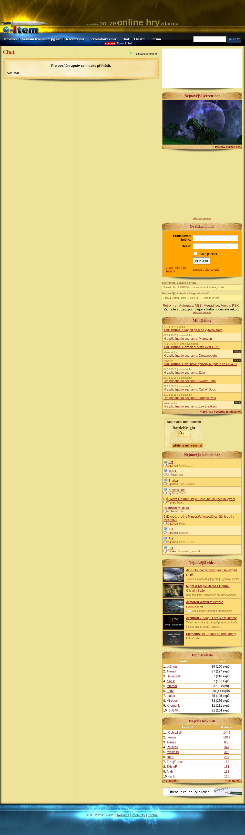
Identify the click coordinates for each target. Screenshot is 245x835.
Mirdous (172, 701)
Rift (170, 462)
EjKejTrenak (175, 762)
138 (226, 771)
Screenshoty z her (103, 39)
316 (226, 752)
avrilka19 (173, 752)
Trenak (171, 671)
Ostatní (139, 39)
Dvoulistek (174, 676)
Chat (125, 39)
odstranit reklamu (202, 218)
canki (172, 776)
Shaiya (173, 480)
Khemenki (173, 705)
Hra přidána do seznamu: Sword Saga (190, 381)
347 (226, 747)
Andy (170, 691)
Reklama (123, 815)
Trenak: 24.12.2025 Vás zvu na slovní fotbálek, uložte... (195, 287)
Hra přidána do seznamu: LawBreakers (190, 406)
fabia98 (172, 686)
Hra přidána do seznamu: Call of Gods (190, 389)
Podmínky (138, 815)
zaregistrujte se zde (206, 269)
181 (226, 766)
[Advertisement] (202, 185)
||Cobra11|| (174, 732)
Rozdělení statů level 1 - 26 (192, 347)
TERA (172, 471)
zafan (170, 757)
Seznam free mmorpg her (41, 39)
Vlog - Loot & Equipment (211, 618)
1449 (226, 732)
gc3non (172, 666)
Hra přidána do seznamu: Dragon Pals (190, 398)
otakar (171, 696)
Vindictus (177, 508)
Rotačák (172, 747)
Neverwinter (176, 490)
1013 (226, 737)
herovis (172, 737)
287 (226, 757)
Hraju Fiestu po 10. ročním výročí (191, 298)
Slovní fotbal (124, 43)
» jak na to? (233, 780)
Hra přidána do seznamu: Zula (184, 372)
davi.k (171, 681)
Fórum (155, 39)
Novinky (10, 39)
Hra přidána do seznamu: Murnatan (188, 338)
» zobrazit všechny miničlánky (220, 411)
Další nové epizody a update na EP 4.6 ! (200, 364)
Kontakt (153, 815)
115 (226, 776)
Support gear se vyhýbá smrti (193, 330)
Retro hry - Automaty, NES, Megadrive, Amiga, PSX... (202, 305)
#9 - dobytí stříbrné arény (211, 634)
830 (226, 742)
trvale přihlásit (208, 254)
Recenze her (75, 39)
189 (226, 762)
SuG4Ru (174, 710)
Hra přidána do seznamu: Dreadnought (190, 355)
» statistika (171, 780)
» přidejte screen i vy (227, 146)
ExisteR (172, 766)
